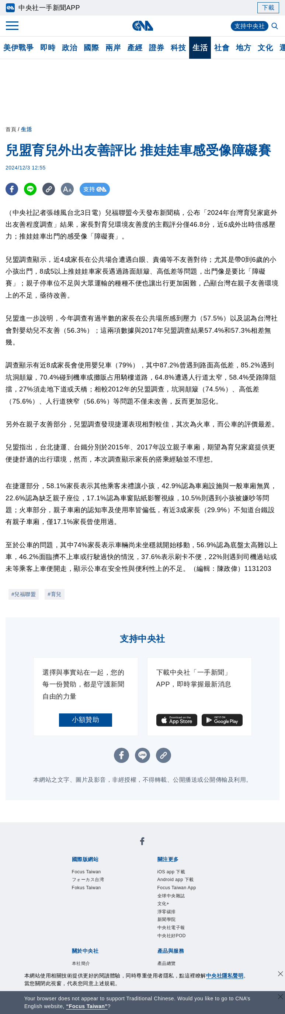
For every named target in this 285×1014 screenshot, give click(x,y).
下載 (268, 7)
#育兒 (54, 594)
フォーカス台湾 (88, 879)
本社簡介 (81, 963)
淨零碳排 (166, 911)
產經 (134, 48)
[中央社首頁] (142, 26)
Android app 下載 (175, 879)
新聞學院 (166, 919)
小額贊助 (85, 719)
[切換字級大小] (68, 189)
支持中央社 (249, 26)
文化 (265, 48)
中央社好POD (171, 935)
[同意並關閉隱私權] (280, 975)
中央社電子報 (171, 927)
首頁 (11, 129)
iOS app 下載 (171, 871)
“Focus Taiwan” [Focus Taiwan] (87, 1006)
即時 (47, 48)
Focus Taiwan (86, 871)
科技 (178, 48)
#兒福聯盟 (23, 594)
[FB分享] (12, 189)
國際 (91, 48)
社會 (221, 48)
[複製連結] (49, 189)
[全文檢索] (275, 27)
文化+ (163, 903)
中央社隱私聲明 (225, 976)
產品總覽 (166, 963)
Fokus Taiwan (86, 887)
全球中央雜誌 (171, 895)
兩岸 (113, 48)
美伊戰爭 (18, 48)
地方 (243, 48)
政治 (69, 48)
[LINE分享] (30, 189)
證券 (156, 48)
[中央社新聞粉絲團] (142, 842)
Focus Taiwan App (176, 887)
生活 (200, 48)
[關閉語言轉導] (280, 997)
